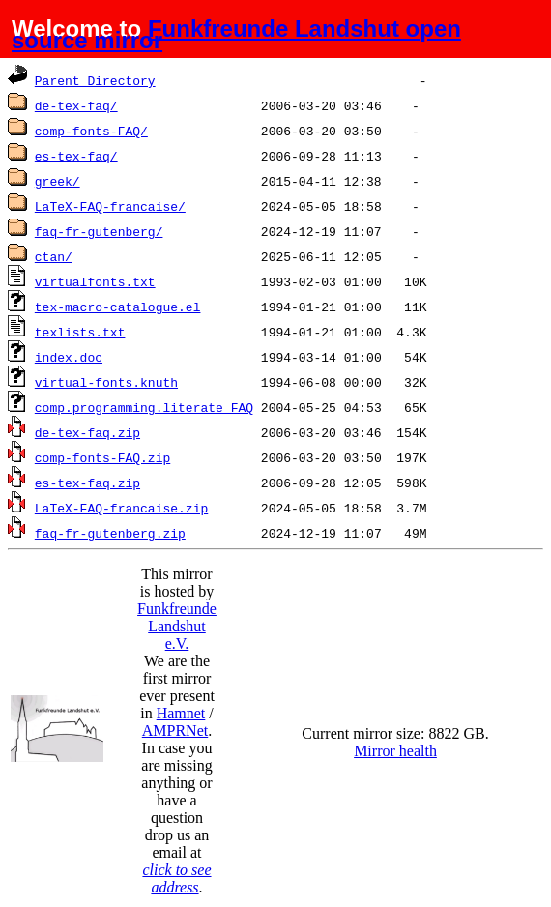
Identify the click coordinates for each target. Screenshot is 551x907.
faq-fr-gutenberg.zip (110, 532)
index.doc (68, 357)
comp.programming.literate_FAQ (144, 407)
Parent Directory (95, 80)
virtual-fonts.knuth (106, 382)
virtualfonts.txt (95, 281)
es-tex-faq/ (76, 155)
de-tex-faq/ (76, 105)
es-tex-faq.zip (87, 482)
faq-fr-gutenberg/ (99, 231)
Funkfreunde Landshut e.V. (177, 626)
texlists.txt (80, 331)
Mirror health (395, 751)
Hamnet (181, 713)
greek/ (57, 181)
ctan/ (53, 256)
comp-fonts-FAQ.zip (102, 457)
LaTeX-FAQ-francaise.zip (121, 507)
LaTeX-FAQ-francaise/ (110, 206)
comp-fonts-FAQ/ (91, 130)
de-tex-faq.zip (87, 432)
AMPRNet (175, 730)
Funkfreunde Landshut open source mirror (236, 34)
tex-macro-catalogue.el (118, 306)
